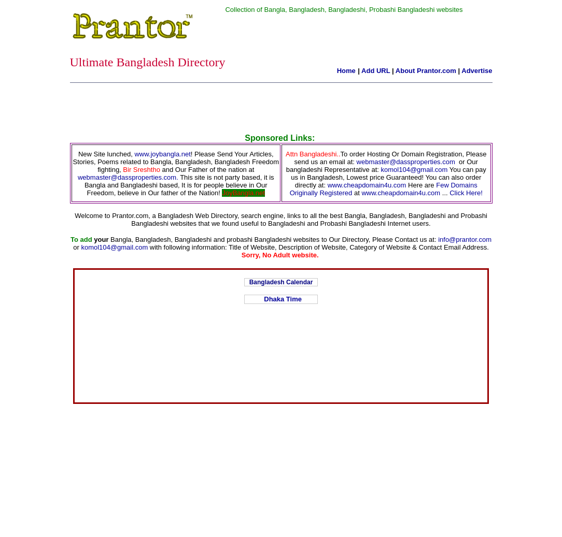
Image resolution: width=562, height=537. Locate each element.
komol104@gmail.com (414, 169)
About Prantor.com (426, 71)
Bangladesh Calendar (281, 282)
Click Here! (466, 193)
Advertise (476, 71)
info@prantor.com (464, 239)
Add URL (375, 71)
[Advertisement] (281, 110)
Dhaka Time (281, 299)
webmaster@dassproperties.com (406, 162)
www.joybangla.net (162, 154)
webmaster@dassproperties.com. (129, 177)
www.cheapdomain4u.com (367, 185)
